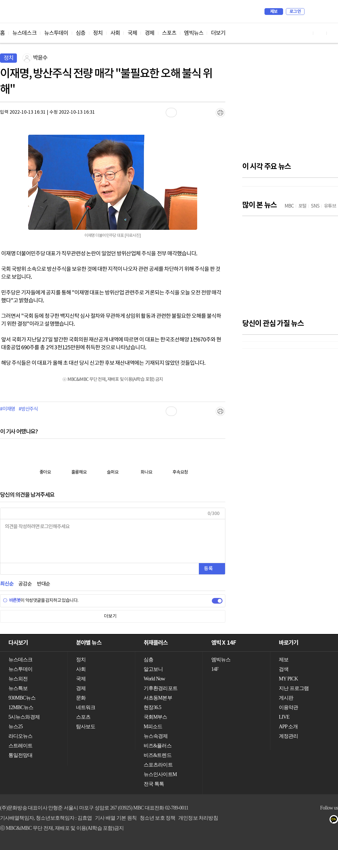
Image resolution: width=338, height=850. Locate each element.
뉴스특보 (18, 688)
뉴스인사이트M (160, 774)
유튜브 (279, 820)
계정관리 (288, 736)
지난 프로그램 (294, 688)
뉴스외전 (18, 679)
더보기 (218, 33)
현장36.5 (152, 707)
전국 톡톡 (154, 784)
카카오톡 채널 (335, 820)
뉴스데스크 (24, 33)
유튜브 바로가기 (306, 33)
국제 (132, 33)
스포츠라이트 (158, 765)
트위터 (301, 820)
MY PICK (319, 11)
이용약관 (288, 707)
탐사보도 (85, 726)
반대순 (43, 584)
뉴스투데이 (56, 33)
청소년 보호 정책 (157, 818)
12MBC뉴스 (20, 707)
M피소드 (153, 726)
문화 (81, 698)
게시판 (286, 698)
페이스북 (290, 820)
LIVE (284, 717)
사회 (115, 33)
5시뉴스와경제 (24, 717)
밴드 (313, 820)
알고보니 (153, 669)
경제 (149, 33)
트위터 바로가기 (333, 33)
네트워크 (85, 707)
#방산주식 (28, 409)
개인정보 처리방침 (198, 818)
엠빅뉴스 (193, 33)
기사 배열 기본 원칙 (116, 818)
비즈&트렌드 (158, 755)
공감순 (25, 584)
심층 (80, 33)
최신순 (6, 584)
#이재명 (7, 409)
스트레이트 (20, 745)
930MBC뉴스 (21, 698)
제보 (274, 11)
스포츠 (169, 33)
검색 (311, 11)
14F (214, 669)
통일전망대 (20, 755)
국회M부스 (155, 717)
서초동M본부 (158, 698)
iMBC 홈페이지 (332, 11)
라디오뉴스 (20, 736)
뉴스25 (15, 726)
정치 (98, 33)
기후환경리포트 (160, 688)
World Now (154, 679)
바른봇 (12, 600)
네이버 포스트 (324, 820)
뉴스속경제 (156, 736)
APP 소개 (288, 726)
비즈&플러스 (158, 745)
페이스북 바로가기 (320, 33)
